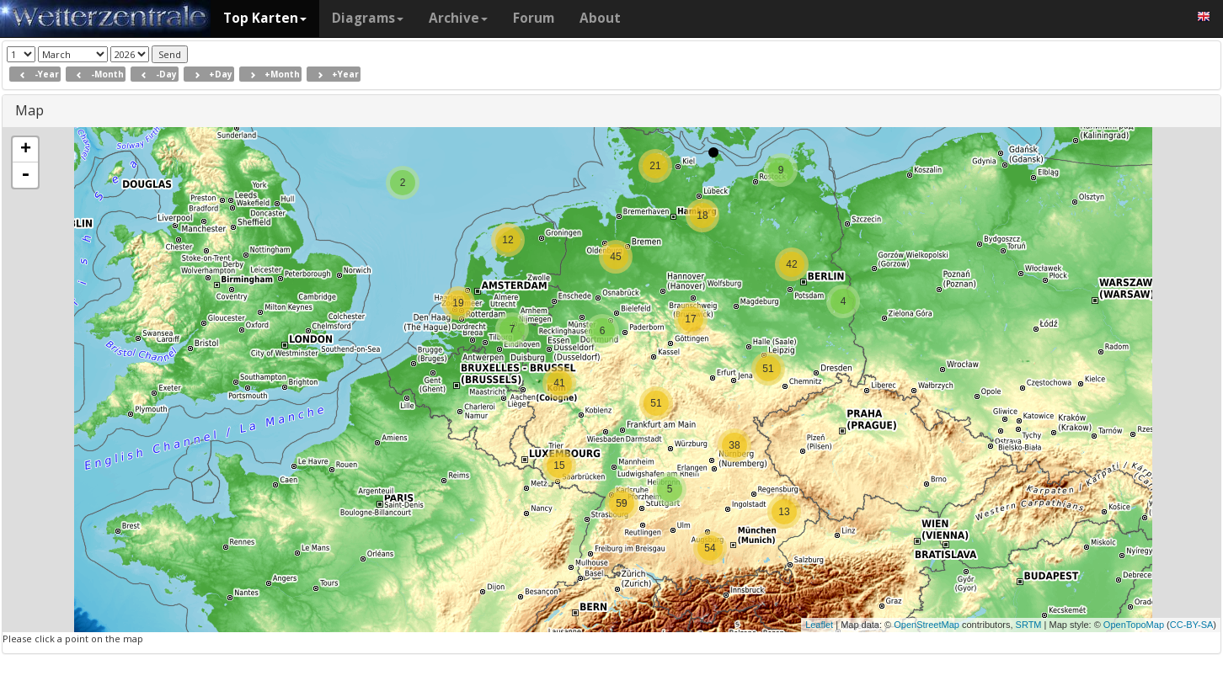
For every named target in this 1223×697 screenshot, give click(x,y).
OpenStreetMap (926, 625)
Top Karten (265, 18)
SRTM (1029, 625)
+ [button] (25, 149)
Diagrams (367, 18)
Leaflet (819, 625)
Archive (458, 18)
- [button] (25, 175)
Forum (533, 18)
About (600, 18)
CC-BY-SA (1192, 625)
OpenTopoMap (1133, 625)
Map (29, 110)
